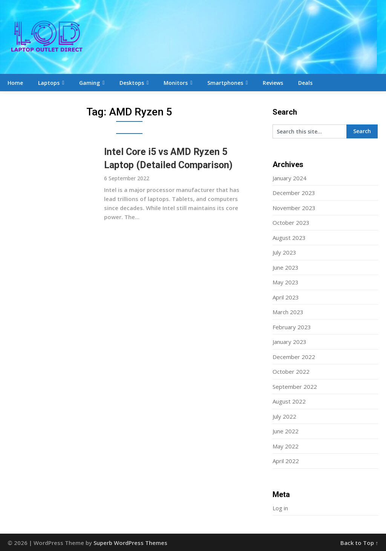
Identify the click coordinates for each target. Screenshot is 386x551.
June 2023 (286, 267)
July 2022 (284, 416)
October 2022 (291, 371)
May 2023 (286, 282)
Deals (305, 82)
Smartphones (225, 82)
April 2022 (286, 461)
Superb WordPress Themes (130, 542)
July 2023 (284, 252)
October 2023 (291, 222)
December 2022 (294, 357)
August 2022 (289, 401)
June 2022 (286, 431)
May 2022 (286, 446)
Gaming (89, 82)
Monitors (176, 82)
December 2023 (294, 192)
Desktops (131, 82)
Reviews (273, 82)
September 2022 (295, 386)
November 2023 (294, 208)
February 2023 (292, 327)
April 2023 (286, 297)
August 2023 (289, 237)
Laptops (49, 82)
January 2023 (289, 341)
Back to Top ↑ (359, 542)
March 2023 (288, 312)
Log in (280, 508)
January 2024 (289, 178)
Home (15, 82)
